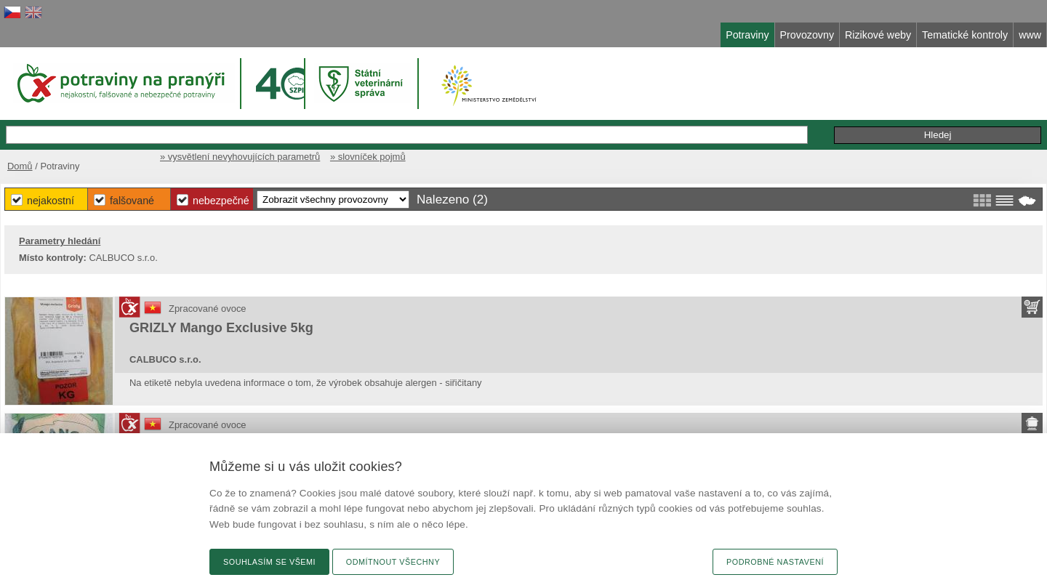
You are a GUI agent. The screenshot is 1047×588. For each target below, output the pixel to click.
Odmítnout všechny (393, 561)
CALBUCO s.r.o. (165, 359)
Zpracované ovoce (207, 308)
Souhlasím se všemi (269, 561)
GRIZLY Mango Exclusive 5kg (221, 328)
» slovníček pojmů (368, 156)
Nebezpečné (221, 200)
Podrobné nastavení (775, 561)
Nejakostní (50, 200)
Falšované (132, 200)
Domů (20, 166)
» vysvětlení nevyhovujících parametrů (240, 156)
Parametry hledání (59, 240)
